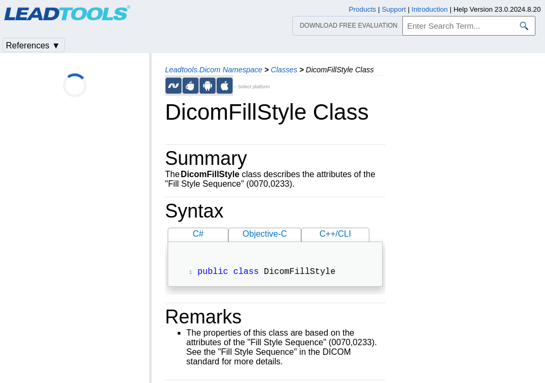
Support (394, 9)
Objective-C (265, 233)
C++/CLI (335, 233)
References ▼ (33, 45)
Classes (284, 69)
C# (198, 233)
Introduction (429, 9)
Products (362, 9)
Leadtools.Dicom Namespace (213, 69)
